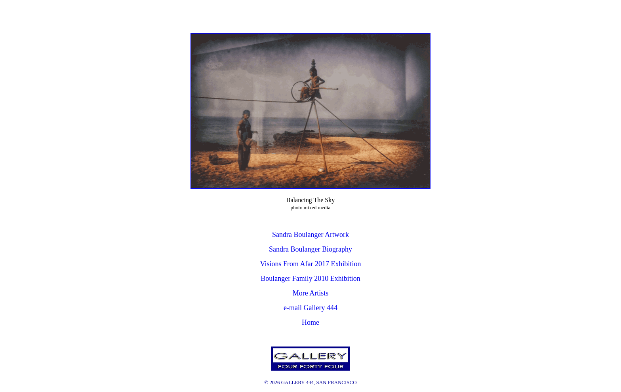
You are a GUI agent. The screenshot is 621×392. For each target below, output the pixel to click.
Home (310, 322)
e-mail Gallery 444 (310, 308)
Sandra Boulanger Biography (310, 249)
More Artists (311, 293)
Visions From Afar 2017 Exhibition (310, 264)
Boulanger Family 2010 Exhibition (310, 278)
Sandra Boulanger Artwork (310, 235)
